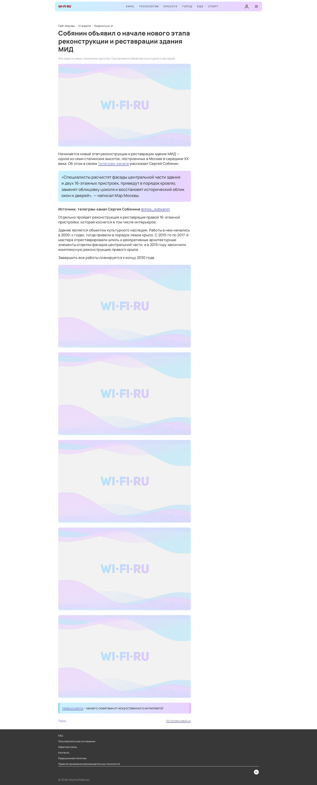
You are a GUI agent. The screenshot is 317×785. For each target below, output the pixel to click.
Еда (200, 6)
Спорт (213, 6)
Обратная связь (67, 747)
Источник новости (178, 720)
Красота (171, 6)
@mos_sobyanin (155, 209)
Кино (130, 6)
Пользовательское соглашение (76, 741)
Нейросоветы (72, 708)
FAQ (60, 735)
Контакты (63, 752)
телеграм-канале (113, 163)
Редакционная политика (72, 758)
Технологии (149, 6)
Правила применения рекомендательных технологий (89, 764)
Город (187, 6)
